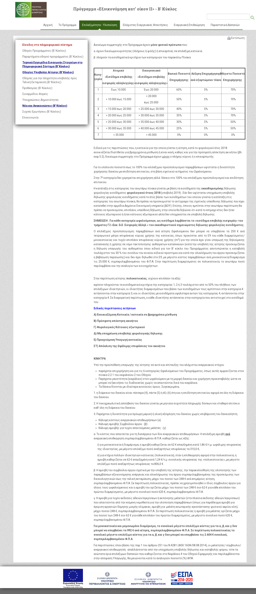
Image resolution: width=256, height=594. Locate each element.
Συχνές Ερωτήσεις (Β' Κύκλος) (41, 111)
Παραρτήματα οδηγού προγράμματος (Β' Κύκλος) (52, 56)
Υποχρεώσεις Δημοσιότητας (40, 99)
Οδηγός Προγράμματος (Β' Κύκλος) (44, 50)
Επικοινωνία (30, 117)
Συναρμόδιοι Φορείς (35, 93)
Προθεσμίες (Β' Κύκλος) (37, 88)
